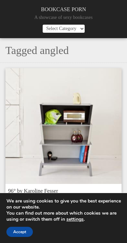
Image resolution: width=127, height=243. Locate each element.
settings (75, 219)
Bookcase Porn (63, 9)
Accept (19, 232)
